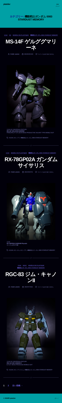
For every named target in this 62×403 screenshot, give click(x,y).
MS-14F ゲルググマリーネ (31, 45)
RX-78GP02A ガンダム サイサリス (31, 162)
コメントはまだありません (46, 54)
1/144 (5, 35)
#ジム (22, 370)
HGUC (25, 265)
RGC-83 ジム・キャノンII (31, 277)
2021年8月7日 (29, 172)
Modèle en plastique (21, 35)
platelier (6, 4)
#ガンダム (17, 250)
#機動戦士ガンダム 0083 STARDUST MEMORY (34, 137)
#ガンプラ (17, 137)
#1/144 (11, 137)
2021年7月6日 (29, 287)
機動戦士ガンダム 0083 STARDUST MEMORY (44, 35)
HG (10, 35)
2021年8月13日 (28, 54)
